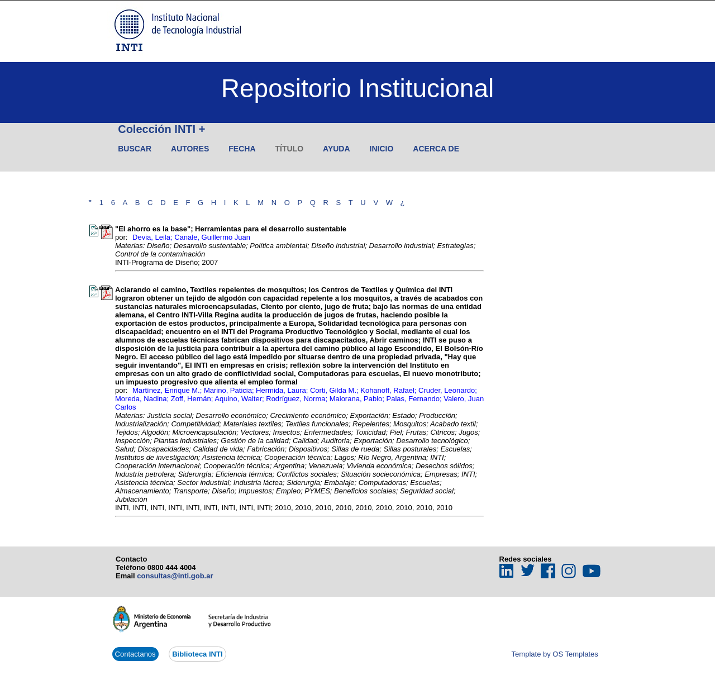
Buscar (134, 148)
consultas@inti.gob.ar (175, 576)
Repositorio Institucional (357, 88)
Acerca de (436, 148)
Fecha (241, 148)
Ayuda (336, 148)
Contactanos (135, 654)
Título (289, 148)
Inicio (382, 148)
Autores (190, 148)
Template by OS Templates (555, 654)
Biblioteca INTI (197, 654)
